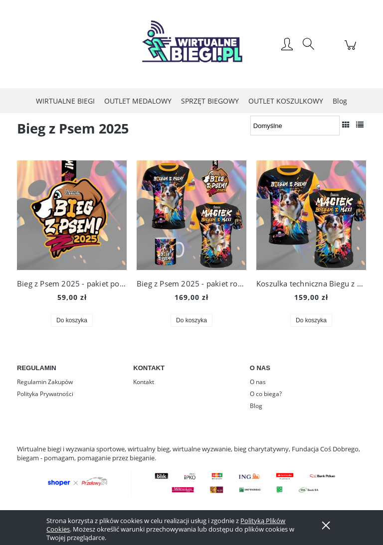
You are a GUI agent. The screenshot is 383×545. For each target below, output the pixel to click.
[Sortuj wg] (295, 126)
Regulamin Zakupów (45, 382)
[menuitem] (65, 101)
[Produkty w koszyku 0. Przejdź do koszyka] (352, 50)
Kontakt (143, 382)
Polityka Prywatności (45, 394)
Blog (256, 406)
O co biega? (266, 394)
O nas (258, 382)
